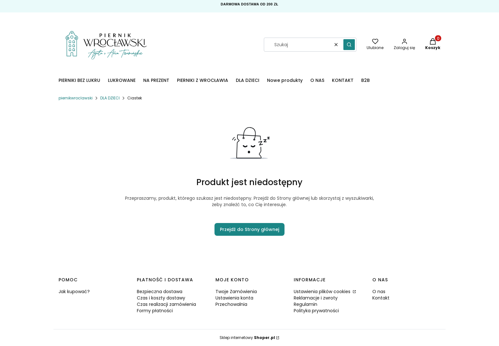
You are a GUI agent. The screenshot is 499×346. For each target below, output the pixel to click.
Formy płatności (155, 310)
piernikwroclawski (76, 98)
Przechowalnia (231, 304)
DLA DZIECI (110, 98)
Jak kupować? (74, 291)
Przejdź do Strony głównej (249, 229)
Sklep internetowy (247, 337)
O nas (378, 291)
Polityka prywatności (316, 310)
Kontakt (381, 298)
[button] (349, 44)
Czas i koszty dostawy (161, 298)
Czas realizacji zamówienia (166, 304)
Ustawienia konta (234, 298)
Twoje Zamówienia (236, 291)
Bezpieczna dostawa (159, 291)
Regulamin (305, 304)
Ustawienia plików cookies (323, 291)
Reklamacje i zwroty (316, 298)
